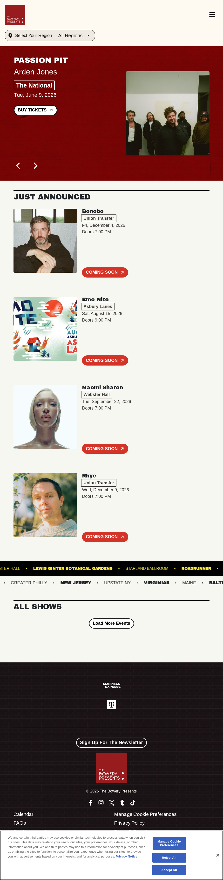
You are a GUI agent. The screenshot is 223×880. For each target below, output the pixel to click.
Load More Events (111, 623)
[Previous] (19, 165)
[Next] (35, 165)
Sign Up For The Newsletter (111, 742)
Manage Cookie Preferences (145, 814)
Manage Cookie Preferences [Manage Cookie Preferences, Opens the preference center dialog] (169, 843)
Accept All (169, 870)
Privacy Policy (129, 823)
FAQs (20, 823)
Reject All (169, 857)
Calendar (24, 814)
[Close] (217, 855)
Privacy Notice (126, 856)
